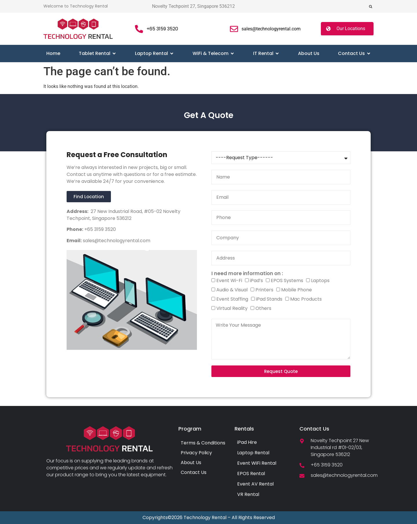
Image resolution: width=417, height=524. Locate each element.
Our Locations (350, 28)
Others (263, 308)
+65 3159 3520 (99, 229)
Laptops (320, 280)
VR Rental (248, 494)
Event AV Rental (255, 484)
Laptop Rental (253, 452)
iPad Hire (247, 442)
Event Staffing (232, 299)
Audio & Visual (232, 289)
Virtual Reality (232, 308)
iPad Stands (269, 299)
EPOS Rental (251, 473)
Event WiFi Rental (256, 463)
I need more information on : (247, 273)
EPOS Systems (287, 280)
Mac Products (306, 299)
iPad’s (256, 280)
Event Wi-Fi (229, 280)
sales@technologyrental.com (116, 240)
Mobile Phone (296, 289)
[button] (370, 6)
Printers (264, 289)
